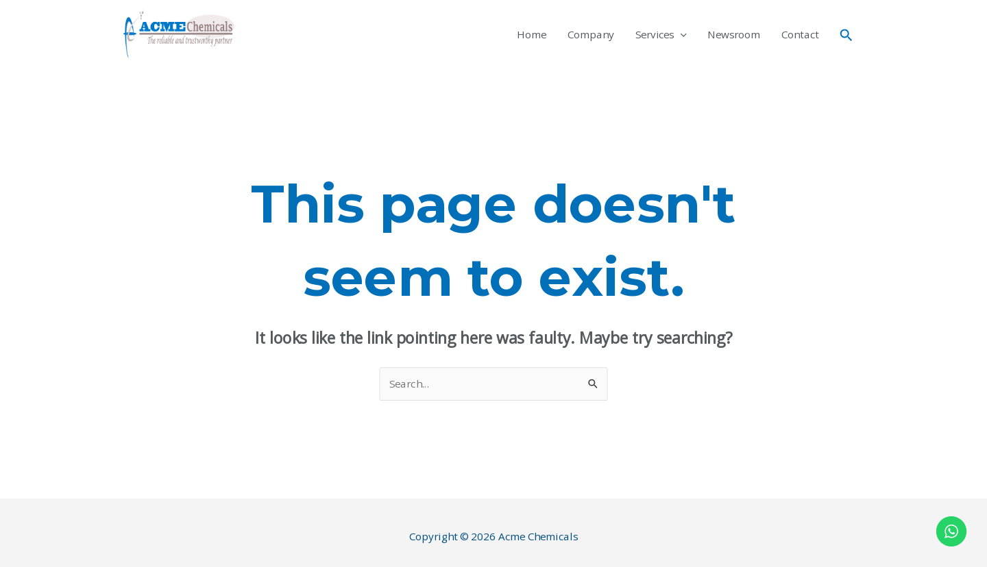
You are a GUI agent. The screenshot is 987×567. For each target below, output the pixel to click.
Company (591, 34)
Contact (799, 34)
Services (661, 34)
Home (531, 34)
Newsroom (733, 34)
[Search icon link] (846, 34)
